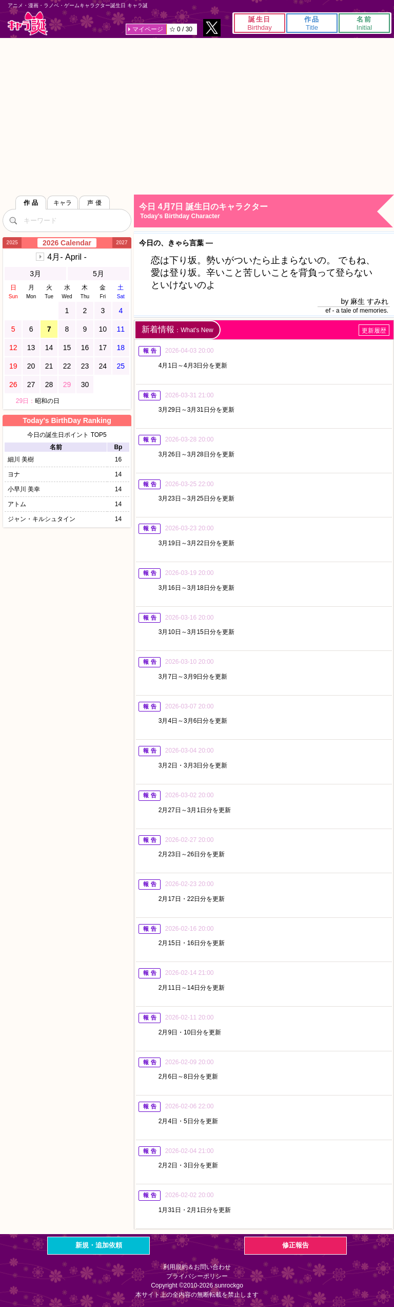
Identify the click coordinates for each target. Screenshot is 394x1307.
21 (49, 366)
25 (121, 366)
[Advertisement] (197, 115)
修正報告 (295, 1245)
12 (13, 347)
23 (85, 366)
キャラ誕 (28, 23)
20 (31, 366)
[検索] (13, 220)
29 (67, 384)
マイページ (147, 29)
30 (85, 384)
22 (67, 366)
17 (103, 347)
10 (103, 329)
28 (49, 384)
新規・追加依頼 (98, 1245)
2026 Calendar (67, 243)
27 (31, 384)
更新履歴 (374, 330)
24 (103, 366)
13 (31, 347)
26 (13, 384)
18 (121, 347)
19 (13, 366)
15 (67, 347)
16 (85, 347)
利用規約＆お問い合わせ (197, 1267)
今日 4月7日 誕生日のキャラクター (266, 211)
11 (121, 329)
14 (49, 347)
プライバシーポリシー (197, 1276)
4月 (66, 257)
